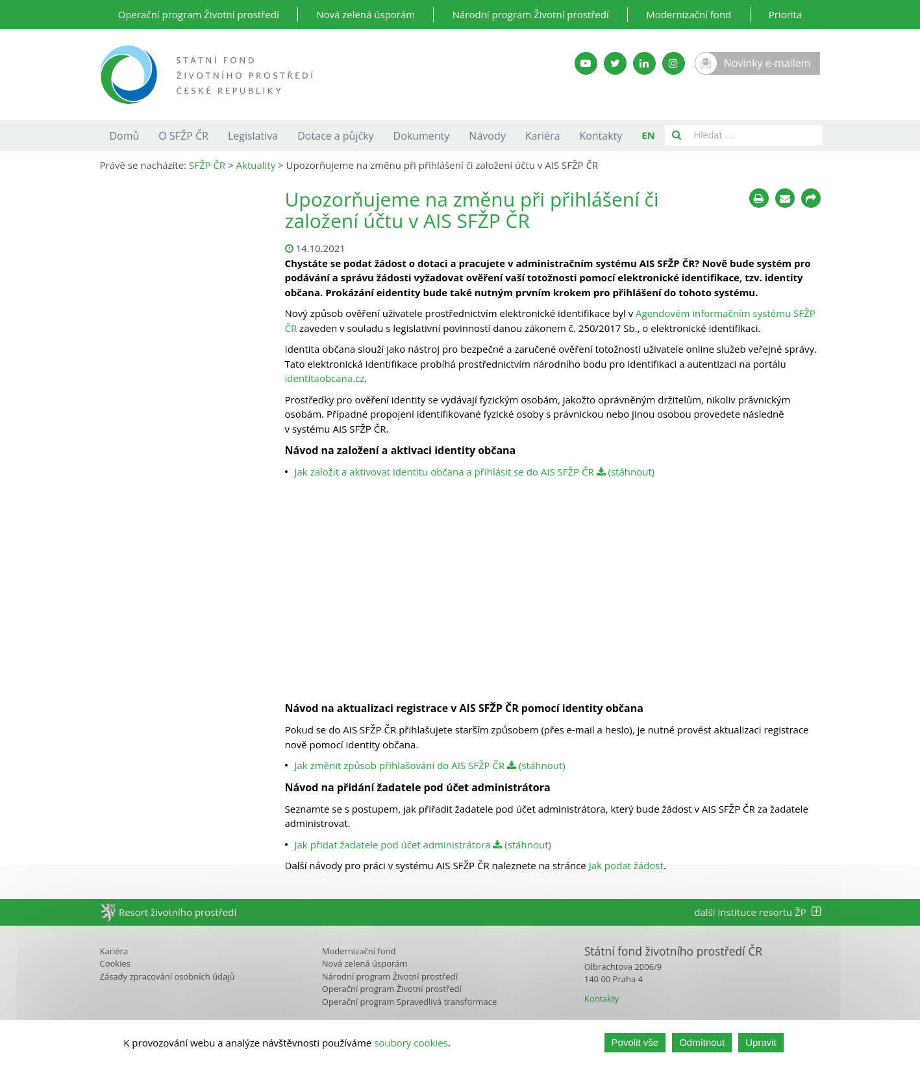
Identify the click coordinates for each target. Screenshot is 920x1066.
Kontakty (600, 136)
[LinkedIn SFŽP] (644, 63)
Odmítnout (702, 1042)
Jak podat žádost (626, 865)
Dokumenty (421, 136)
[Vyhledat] (676, 135)
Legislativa (253, 136)
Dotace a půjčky (335, 136)
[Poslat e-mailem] (785, 198)
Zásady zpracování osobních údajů (167, 976)
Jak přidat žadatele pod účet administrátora (393, 844)
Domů (125, 136)
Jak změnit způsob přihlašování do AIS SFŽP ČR (400, 765)
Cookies (115, 963)
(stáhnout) (626, 471)
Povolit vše (635, 1042)
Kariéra (542, 136)
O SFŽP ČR (183, 136)
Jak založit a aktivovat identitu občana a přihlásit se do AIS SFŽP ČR (444, 471)
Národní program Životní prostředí (531, 14)
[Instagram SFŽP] (673, 63)
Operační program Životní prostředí (198, 14)
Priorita (785, 14)
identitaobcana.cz (325, 378)
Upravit (761, 1042)
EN (648, 135)
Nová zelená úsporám (365, 14)
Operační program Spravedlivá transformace (409, 1002)
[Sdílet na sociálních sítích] (811, 198)
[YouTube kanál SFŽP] (586, 63)
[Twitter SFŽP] (615, 63)
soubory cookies (411, 1042)
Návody (487, 136)
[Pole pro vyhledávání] (755, 135)
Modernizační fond (688, 14)
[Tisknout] (759, 198)
